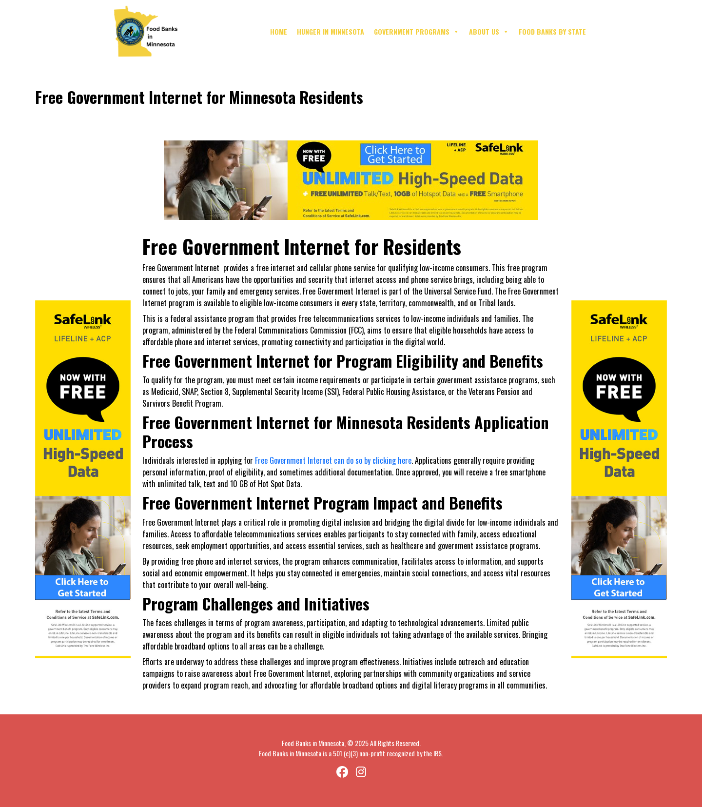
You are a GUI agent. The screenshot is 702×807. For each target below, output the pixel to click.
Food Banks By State (552, 31)
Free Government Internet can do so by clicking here (333, 460)
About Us (489, 31)
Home (278, 31)
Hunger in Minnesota (330, 31)
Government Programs (416, 31)
